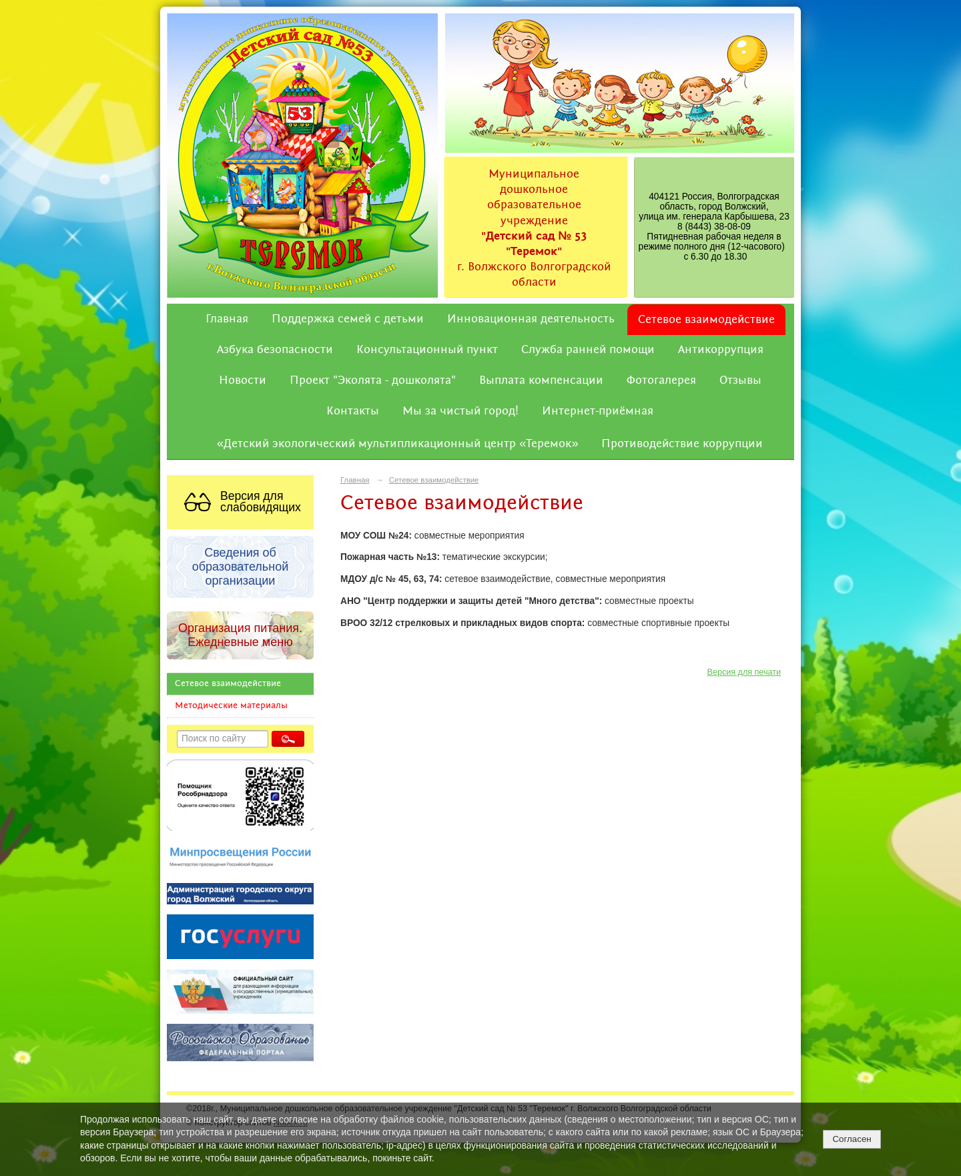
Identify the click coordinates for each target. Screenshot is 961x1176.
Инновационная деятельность (531, 319)
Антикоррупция (720, 350)
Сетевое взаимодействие (706, 320)
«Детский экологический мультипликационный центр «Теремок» (398, 444)
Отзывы (740, 380)
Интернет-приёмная (597, 411)
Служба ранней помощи (588, 350)
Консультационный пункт (427, 350)
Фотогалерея (661, 380)
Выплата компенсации (541, 380)
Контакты (352, 411)
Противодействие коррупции (682, 444)
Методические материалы (231, 705)
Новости (242, 380)
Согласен (851, 1139)
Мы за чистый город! (460, 411)
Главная (227, 319)
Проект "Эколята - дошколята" (373, 380)
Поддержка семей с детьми (348, 319)
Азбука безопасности (275, 350)
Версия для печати (744, 672)
